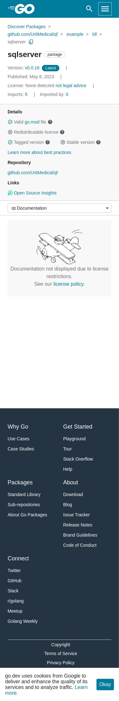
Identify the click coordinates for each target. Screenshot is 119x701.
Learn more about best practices (39, 152)
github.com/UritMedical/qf (33, 34)
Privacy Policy (61, 662)
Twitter (14, 570)
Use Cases (18, 438)
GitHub (15, 580)
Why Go (18, 427)
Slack (13, 590)
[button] (10, 121)
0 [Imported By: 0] (54, 94)
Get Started (77, 427)
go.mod (32, 121)
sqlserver (17, 41)
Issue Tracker (76, 514)
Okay (105, 684)
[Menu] (59, 208)
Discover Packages (27, 26)
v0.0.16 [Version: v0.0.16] (24, 67)
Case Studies (21, 448)
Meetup (15, 611)
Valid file (30, 121)
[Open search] (89, 8)
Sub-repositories (24, 504)
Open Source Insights (32, 192)
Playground (74, 438)
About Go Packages (27, 514)
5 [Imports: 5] (18, 94)
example (75, 34)
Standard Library (24, 494)
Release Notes (77, 524)
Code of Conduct (79, 545)
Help (67, 469)
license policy (68, 284)
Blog (67, 504)
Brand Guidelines (80, 535)
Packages (20, 482)
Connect (18, 558)
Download (73, 494)
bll (94, 34)
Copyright (60, 644)
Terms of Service (60, 653)
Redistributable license (36, 132)
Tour (67, 448)
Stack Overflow (78, 459)
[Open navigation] (105, 9)
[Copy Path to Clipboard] (31, 42)
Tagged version (29, 142)
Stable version (80, 142)
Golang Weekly (23, 621)
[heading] (27, 9)
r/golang (16, 600)
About (70, 482)
